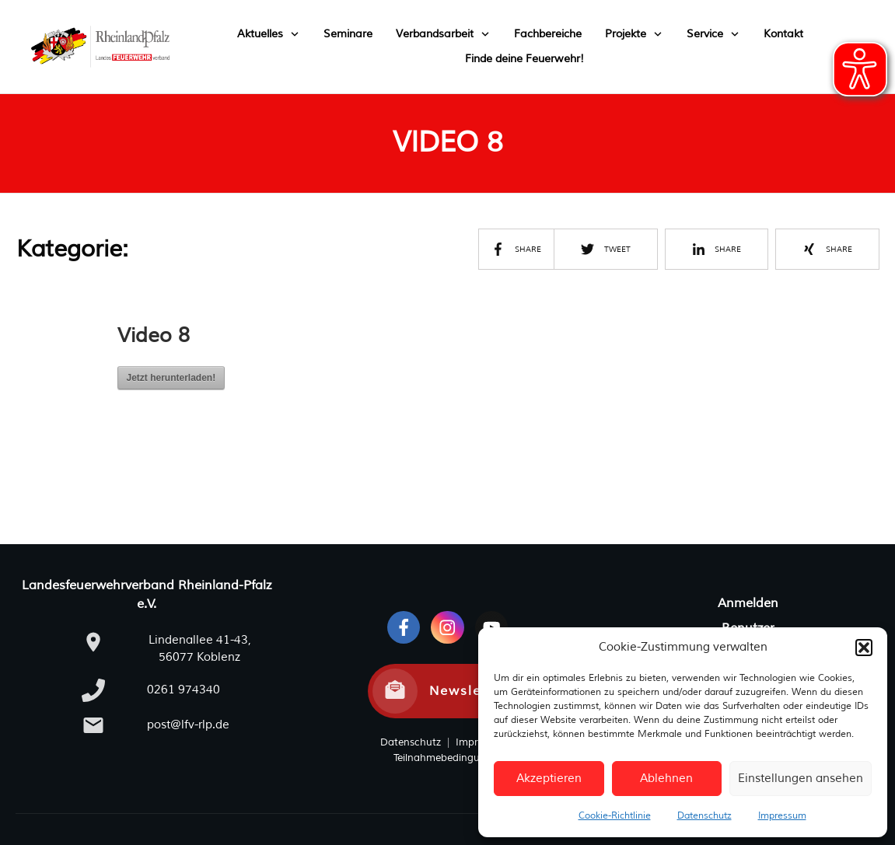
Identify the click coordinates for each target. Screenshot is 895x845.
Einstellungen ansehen (800, 778)
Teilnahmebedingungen (448, 758)
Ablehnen (666, 778)
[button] (864, 647)
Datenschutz (704, 816)
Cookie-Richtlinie (615, 816)
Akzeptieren (549, 778)
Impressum (782, 816)
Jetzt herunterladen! (171, 377)
